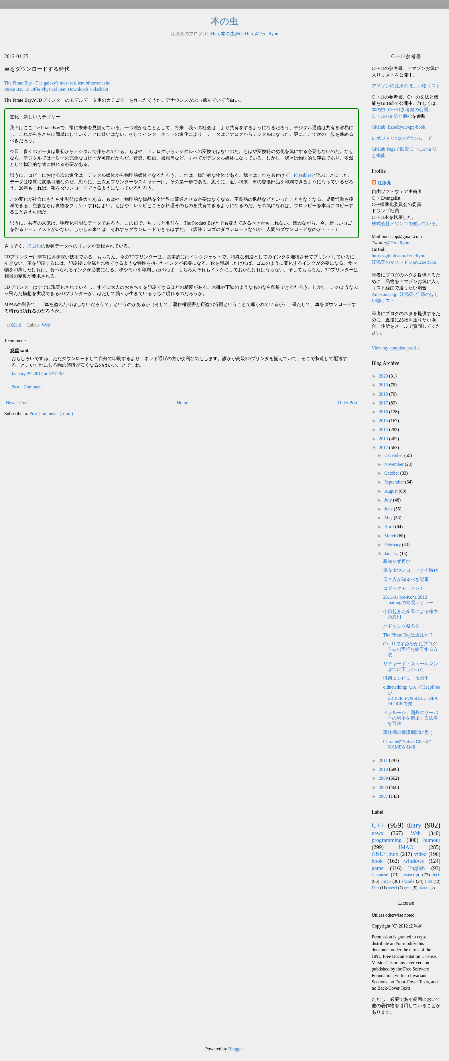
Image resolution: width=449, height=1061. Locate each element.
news (377, 833)
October (392, 473)
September (394, 482)
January (392, 553)
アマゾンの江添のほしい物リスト (406, 85)
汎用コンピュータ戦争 (406, 678)
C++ (378, 825)
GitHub (212, 33)
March (390, 535)
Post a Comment (26, 386)
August (391, 491)
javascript (410, 874)
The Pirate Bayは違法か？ (408, 634)
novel (392, 887)
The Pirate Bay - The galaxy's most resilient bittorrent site (57, 82)
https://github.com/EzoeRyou (398, 255)
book (377, 861)
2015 (384, 420)
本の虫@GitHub (237, 33)
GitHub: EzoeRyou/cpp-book (398, 127)
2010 (384, 769)
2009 (384, 778)
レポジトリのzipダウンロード (402, 138)
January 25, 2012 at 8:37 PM (37, 373)
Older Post (347, 402)
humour (431, 840)
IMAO (406, 847)
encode (407, 881)
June (389, 508)
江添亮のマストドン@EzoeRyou (404, 262)
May (389, 517)
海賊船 (34, 245)
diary (414, 825)
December (394, 455)
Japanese (380, 874)
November (394, 464)
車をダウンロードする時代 (410, 570)
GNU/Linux (385, 854)
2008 (384, 787)
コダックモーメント (403, 588)
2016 (384, 411)
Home (182, 402)
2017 (384, 402)
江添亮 (384, 182)
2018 (384, 394)
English (416, 868)
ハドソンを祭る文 (401, 626)
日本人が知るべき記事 (406, 579)
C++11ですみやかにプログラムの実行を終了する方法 (410, 649)
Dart (375, 887)
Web (46, 325)
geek (407, 887)
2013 (384, 438)
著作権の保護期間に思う (408, 732)
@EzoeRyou (266, 33)
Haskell (424, 888)
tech (436, 874)
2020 (384, 376)
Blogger (235, 1048)
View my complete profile (396, 347)
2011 (384, 760)
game (378, 868)
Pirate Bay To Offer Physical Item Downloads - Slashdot (56, 89)
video (420, 854)
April (389, 526)
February (393, 544)
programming (386, 840)
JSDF (386, 881)
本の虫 (225, 21)
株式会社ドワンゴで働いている (404, 223)
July (388, 500)
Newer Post (16, 402)
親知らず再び (397, 561)
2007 (384, 796)
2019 (384, 384)
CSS (428, 881)
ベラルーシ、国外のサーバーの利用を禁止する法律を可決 (410, 718)
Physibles (302, 175)
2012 (384, 447)
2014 (384, 429)
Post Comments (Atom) (51, 413)
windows (414, 861)
